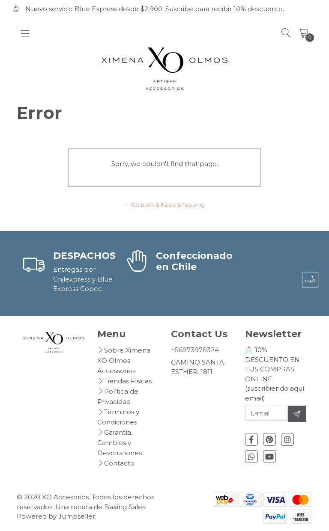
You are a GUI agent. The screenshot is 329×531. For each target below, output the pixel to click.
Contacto (119, 463)
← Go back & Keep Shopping (164, 205)
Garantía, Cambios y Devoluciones (119, 442)
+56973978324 (195, 350)
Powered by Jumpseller (56, 516)
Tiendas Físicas (128, 381)
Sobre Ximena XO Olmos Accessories (123, 360)
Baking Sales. (125, 507)
